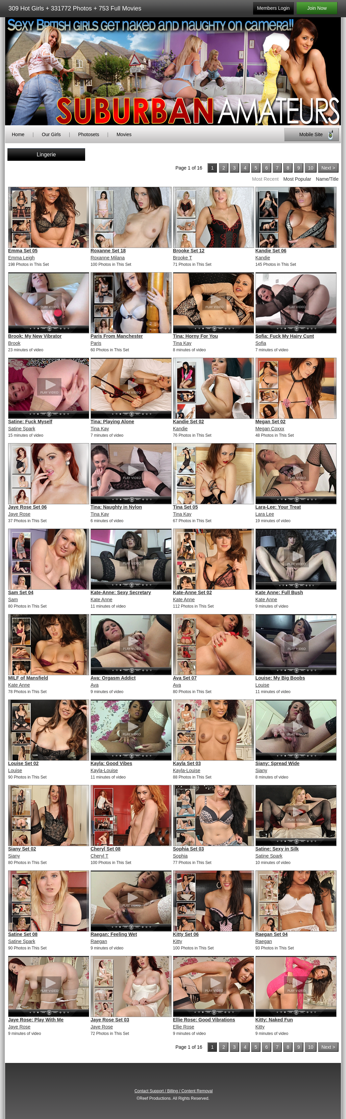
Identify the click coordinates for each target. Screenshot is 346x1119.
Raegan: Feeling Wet (114, 934)
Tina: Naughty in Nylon (116, 507)
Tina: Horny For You (195, 336)
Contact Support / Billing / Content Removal (173, 1091)
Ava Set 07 (185, 678)
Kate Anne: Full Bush (279, 592)
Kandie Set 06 (271, 250)
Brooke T (182, 257)
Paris (96, 343)
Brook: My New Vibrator (34, 336)
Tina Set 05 (185, 507)
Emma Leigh (21, 257)
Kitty (177, 941)
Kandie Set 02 (188, 421)
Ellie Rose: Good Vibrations (204, 1019)
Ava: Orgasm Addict (113, 678)
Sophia (180, 856)
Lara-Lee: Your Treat (278, 507)
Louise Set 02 (23, 763)
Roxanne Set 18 (108, 250)
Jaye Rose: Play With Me (36, 1019)
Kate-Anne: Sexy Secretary (121, 592)
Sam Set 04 (20, 592)
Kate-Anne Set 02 (192, 592)
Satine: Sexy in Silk (277, 848)
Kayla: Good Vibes (111, 763)
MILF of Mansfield (28, 678)
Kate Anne (102, 599)
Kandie (262, 257)
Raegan (99, 941)
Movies (124, 134)
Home (18, 134)
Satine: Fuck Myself (30, 421)
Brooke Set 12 (188, 250)
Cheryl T (99, 856)
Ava (95, 685)
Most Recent (265, 179)
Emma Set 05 (23, 250)
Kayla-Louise (104, 770)
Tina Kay (182, 343)
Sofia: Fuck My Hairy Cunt (284, 336)
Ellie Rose (183, 1026)
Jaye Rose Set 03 (110, 1019)
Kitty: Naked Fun (274, 1019)
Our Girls (51, 134)
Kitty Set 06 (186, 934)
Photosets (88, 134)
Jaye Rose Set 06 (27, 507)
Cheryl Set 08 (106, 848)
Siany (261, 770)
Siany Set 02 (22, 848)
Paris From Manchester (117, 336)
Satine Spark (21, 428)
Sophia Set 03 (188, 848)
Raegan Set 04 (271, 934)
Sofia (260, 343)
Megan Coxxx (270, 428)
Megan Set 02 (270, 421)
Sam (13, 599)
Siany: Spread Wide (277, 763)
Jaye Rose (19, 514)
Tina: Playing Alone (112, 421)
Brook (14, 343)
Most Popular (297, 179)
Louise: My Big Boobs (280, 678)
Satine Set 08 (23, 934)
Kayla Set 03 (187, 763)
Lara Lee (264, 514)
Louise (262, 685)
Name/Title (327, 179)
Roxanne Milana (108, 257)
